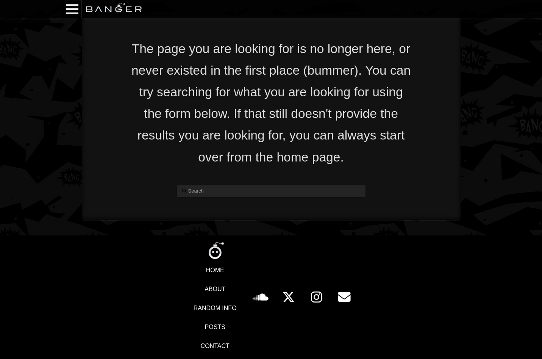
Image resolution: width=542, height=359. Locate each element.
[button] (72, 9)
